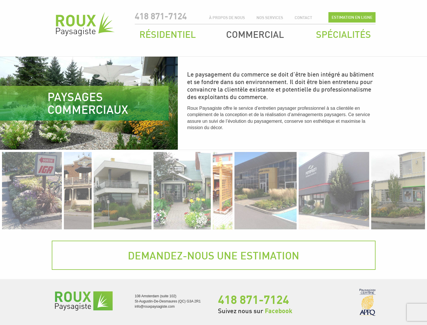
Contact (303, 17)
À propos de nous (227, 17)
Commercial (255, 34)
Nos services (269, 17)
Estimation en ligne (352, 17)
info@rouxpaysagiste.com (155, 306)
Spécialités (343, 34)
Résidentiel (167, 34)
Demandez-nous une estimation (213, 255)
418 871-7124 (161, 16)
